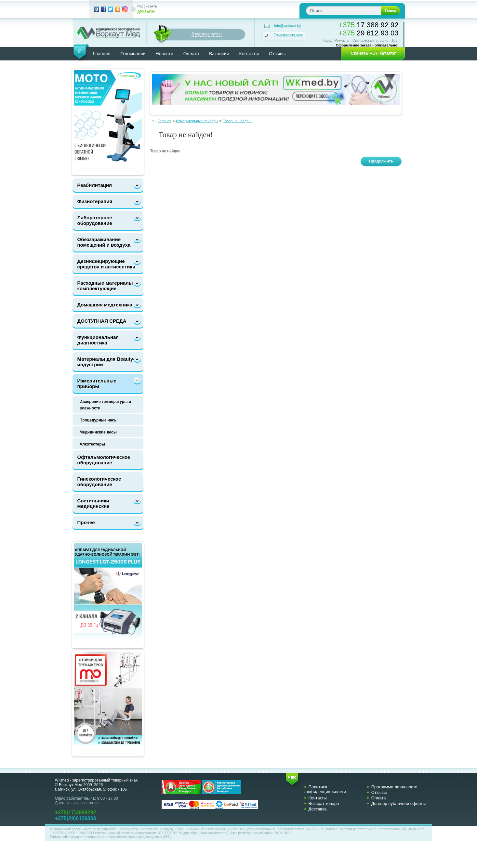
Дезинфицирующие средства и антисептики (106, 263)
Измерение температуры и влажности (105, 404)
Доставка (318, 809)
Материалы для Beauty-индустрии (106, 361)
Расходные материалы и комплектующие (107, 285)
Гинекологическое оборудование (99, 481)
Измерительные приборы (96, 383)
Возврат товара (324, 803)
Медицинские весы (98, 432)
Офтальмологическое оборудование (103, 459)
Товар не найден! (237, 121)
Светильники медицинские (93, 503)
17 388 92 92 (368, 25)
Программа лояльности (394, 786)
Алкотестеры (92, 444)
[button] (371, 53)
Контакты (249, 53)
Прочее (86, 522)
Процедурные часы (99, 420)
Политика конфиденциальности (325, 789)
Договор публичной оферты (398, 803)
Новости (164, 53)
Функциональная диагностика (98, 339)
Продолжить (381, 161)
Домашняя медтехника (104, 304)
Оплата (191, 53)
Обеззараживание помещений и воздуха (104, 242)
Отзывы (277, 53)
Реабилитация (94, 185)
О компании (132, 53)
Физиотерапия (95, 201)
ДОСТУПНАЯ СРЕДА (101, 321)
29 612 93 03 (368, 33)
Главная (101, 53)
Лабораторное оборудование (94, 220)
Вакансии (219, 53)
